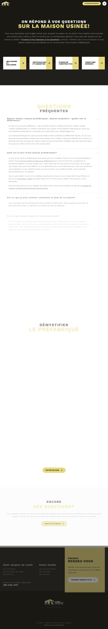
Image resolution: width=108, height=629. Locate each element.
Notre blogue (52, 470)
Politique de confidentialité (54, 625)
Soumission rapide (92, 3)
